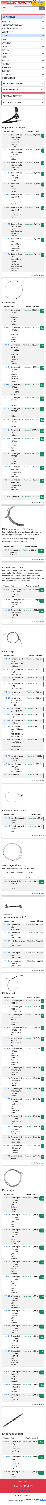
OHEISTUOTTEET (8, 78)
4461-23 (7, 1116)
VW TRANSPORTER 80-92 (13, 83)
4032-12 (7, 678)
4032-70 (7, 756)
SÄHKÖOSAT (7, 68)
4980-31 (7, 1336)
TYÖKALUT (6, 71)
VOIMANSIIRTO (8, 32)
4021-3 (6, 419)
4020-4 (6, 367)
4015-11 (7, 135)
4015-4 (6, 184)
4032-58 (7, 727)
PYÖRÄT (5, 47)
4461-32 (7, 1156)
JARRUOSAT (6, 43)
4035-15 (7, 826)
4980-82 (7, 1456)
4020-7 (6, 550)
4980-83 (7, 1472)
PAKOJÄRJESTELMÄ (10, 28)
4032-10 (7, 659)
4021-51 (7, 454)
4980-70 (7, 1384)
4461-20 (7, 1078)
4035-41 (7, 961)
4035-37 (7, 941)
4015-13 (7, 150)
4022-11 (7, 480)
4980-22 (7, 1296)
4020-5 (6, 384)
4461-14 (7, 1027)
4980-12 (7, 1215)
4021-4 (6, 430)
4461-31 (7, 1145)
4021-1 (6, 398)
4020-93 (7, 600)
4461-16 (7, 1048)
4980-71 (7, 1372)
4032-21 (7, 708)
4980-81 (7, 1441)
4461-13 (7, 1015)
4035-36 (7, 933)
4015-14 (7, 162)
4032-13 (7, 684)
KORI (4, 57)
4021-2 (6, 409)
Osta (41, 551)
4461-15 (7, 1038)
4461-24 (7, 1127)
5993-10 (7, 496)
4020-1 (6, 310)
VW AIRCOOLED (9, 17)
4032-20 (7, 698)
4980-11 (7, 1198)
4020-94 (7, 610)
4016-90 (7, 224)
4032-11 (7, 669)
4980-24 (7, 1326)
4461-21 (7, 1089)
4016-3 (6, 207)
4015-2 (6, 173)
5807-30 (7, 764)
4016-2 (6, 194)
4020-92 (7, 589)
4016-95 (7, 239)
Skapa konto (13, 1501)
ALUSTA (5, 35)
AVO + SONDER (8, 75)
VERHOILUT (6, 54)
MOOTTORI (6, 21)
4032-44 (7, 720)
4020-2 (6, 327)
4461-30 (7, 1137)
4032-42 (7, 714)
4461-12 (7, 1007)
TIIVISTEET (6, 61)
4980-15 (7, 1262)
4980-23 (7, 1311)
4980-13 (7, 1230)
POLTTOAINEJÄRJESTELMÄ (12, 25)
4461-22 (7, 1099)
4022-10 (7, 467)
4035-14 (7, 818)
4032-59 (7, 739)
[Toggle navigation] (4, 8)
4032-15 (7, 692)
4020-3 (6, 345)
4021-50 (7, 438)
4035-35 (7, 924)
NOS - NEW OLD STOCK (12, 102)
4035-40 (7, 953)
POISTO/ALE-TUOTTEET (12, 96)
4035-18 (7, 881)
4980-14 (7, 1247)
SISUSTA (5, 50)
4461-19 (7, 1068)
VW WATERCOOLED (10, 90)
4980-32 (7, 1351)
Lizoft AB (43, 1500)
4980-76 (7, 1395)
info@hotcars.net (23, 1490)
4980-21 (7, 1276)
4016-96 (7, 254)
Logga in (22, 1501)
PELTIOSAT (6, 64)
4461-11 (7, 1000)
